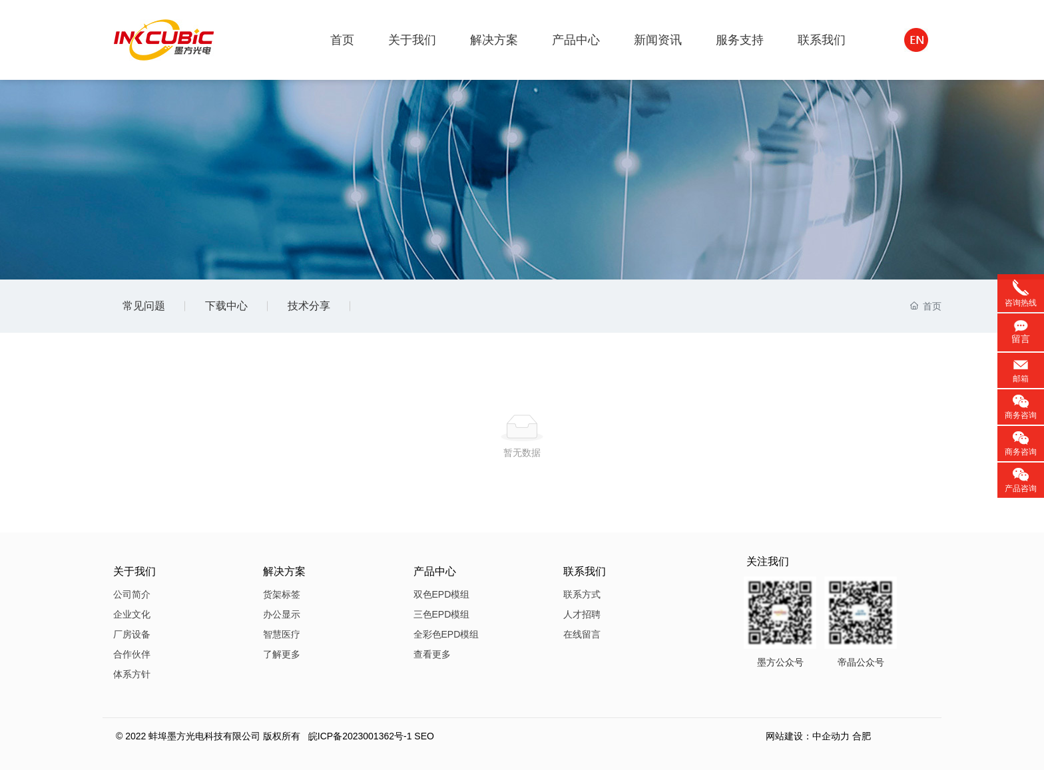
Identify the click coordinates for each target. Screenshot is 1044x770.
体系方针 (131, 674)
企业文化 (131, 614)
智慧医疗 (281, 634)
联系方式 (582, 594)
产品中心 (576, 40)
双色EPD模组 (441, 594)
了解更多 (281, 654)
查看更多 (432, 654)
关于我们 (412, 40)
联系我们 (822, 40)
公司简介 (131, 594)
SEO (424, 736)
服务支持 (740, 40)
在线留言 (582, 634)
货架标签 (281, 594)
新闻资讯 (658, 40)
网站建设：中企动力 (808, 736)
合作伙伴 (131, 654)
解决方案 (494, 40)
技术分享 (309, 305)
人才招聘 (582, 614)
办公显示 (281, 614)
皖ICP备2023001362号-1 (360, 736)
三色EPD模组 (441, 614)
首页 (342, 40)
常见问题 (144, 305)
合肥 (861, 736)
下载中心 (226, 305)
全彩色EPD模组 (446, 634)
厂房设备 (131, 634)
